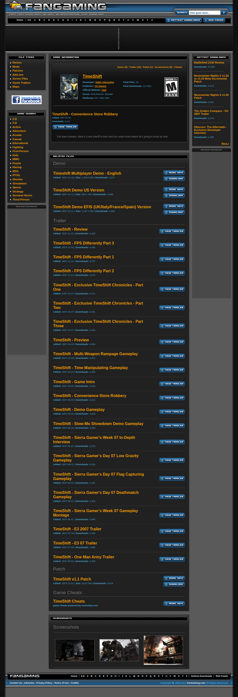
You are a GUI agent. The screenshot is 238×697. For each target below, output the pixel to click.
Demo (59, 163)
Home (20, 19)
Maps (16, 86)
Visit (103, 90)
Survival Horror (22, 195)
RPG (15, 171)
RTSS (16, 175)
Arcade (17, 135)
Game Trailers (22, 82)
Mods (16, 66)
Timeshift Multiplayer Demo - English (87, 173)
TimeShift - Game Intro (74, 382)
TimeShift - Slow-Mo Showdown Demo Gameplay (98, 424)
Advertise (29, 682)
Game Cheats (67, 592)
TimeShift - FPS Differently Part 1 (83, 257)
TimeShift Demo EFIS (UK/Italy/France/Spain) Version (102, 207)
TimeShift (92, 76)
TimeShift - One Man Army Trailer (84, 557)
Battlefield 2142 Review (209, 62)
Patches (18, 70)
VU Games (100, 86)
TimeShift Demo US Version (78, 190)
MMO (16, 159)
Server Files (20, 78)
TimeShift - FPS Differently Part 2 (83, 271)
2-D (15, 119)
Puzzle (17, 163)
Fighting (18, 147)
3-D (15, 122)
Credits (75, 682)
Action (16, 127)
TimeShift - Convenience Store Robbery (89, 396)
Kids (15, 155)
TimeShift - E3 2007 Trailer (77, 529)
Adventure (19, 130)
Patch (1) (148, 67)
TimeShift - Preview (71, 340)
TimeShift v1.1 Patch (72, 579)
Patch (59, 568)
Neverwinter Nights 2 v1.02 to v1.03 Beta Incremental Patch (211, 78)
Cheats (178, 67)
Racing (17, 167)
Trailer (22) (135, 67)
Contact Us (16, 682)
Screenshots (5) (163, 67)
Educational (20, 143)
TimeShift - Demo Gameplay (79, 409)
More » (225, 143)
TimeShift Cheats (69, 601)
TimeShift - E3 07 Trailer (75, 543)
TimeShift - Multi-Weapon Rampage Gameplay (95, 354)
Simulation (19, 183)
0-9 (29, 19)
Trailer (59, 220)
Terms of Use (61, 682)
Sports (17, 187)
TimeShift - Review (70, 229)
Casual (17, 139)
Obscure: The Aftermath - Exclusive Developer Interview (210, 130)
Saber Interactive (104, 82)
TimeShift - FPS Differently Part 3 (83, 243)
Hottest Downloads (201, 676)
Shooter (18, 179)
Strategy (18, 191)
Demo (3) (122, 67)
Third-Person (21, 199)
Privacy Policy (44, 682)
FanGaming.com (196, 682)
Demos (17, 62)
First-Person (21, 151)
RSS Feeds (222, 676)
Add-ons (17, 74)
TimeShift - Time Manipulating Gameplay (90, 368)
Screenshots (66, 627)
